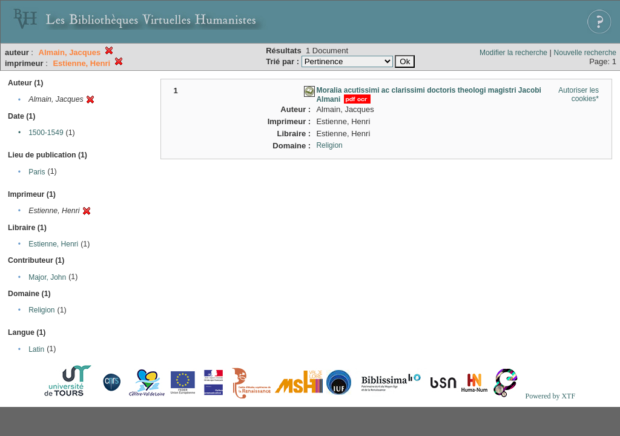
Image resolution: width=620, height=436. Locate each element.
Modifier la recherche (513, 52)
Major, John (47, 277)
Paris (36, 172)
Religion (41, 310)
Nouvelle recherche (585, 52)
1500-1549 (45, 132)
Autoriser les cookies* (578, 94)
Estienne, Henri (53, 244)
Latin (36, 349)
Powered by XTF (550, 396)
